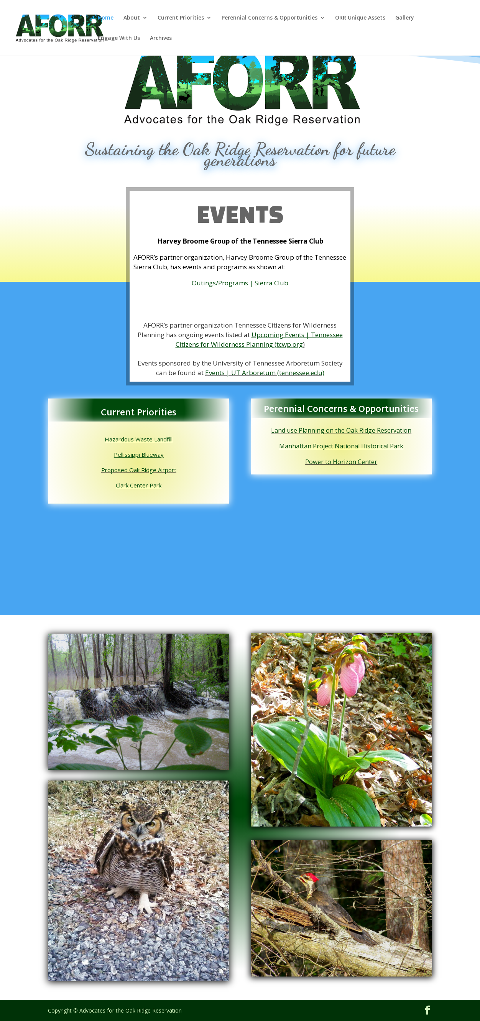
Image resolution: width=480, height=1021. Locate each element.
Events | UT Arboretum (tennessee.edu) (264, 372)
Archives (161, 38)
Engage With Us (119, 38)
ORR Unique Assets (360, 18)
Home (105, 18)
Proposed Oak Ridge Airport (138, 470)
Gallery (404, 18)
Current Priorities (181, 18)
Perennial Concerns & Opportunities (269, 18)
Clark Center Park (138, 485)
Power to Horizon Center (341, 462)
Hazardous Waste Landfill (139, 439)
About (131, 18)
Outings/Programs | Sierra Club (240, 282)
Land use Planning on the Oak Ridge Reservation (341, 430)
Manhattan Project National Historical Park (341, 446)
